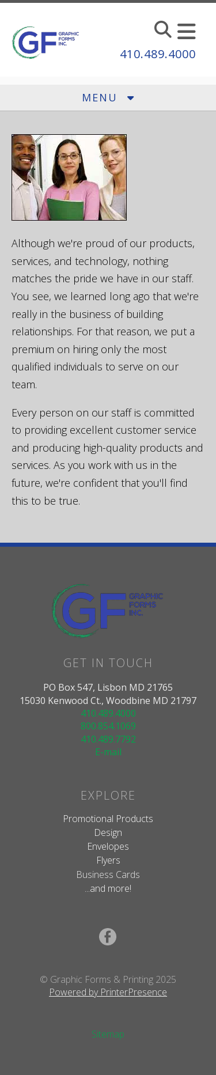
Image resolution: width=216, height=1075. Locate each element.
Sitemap (108, 1034)
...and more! (108, 888)
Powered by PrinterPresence (108, 992)
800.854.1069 (108, 726)
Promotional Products (108, 818)
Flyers (108, 860)
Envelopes (108, 846)
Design (108, 832)
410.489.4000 (158, 54)
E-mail (108, 751)
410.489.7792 (108, 739)
